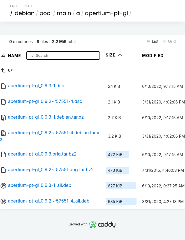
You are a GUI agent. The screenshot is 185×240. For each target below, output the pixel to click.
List (152, 41)
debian (25, 13)
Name (15, 55)
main (64, 13)
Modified (153, 55)
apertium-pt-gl (106, 13)
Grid (169, 41)
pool (46, 13)
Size (114, 55)
